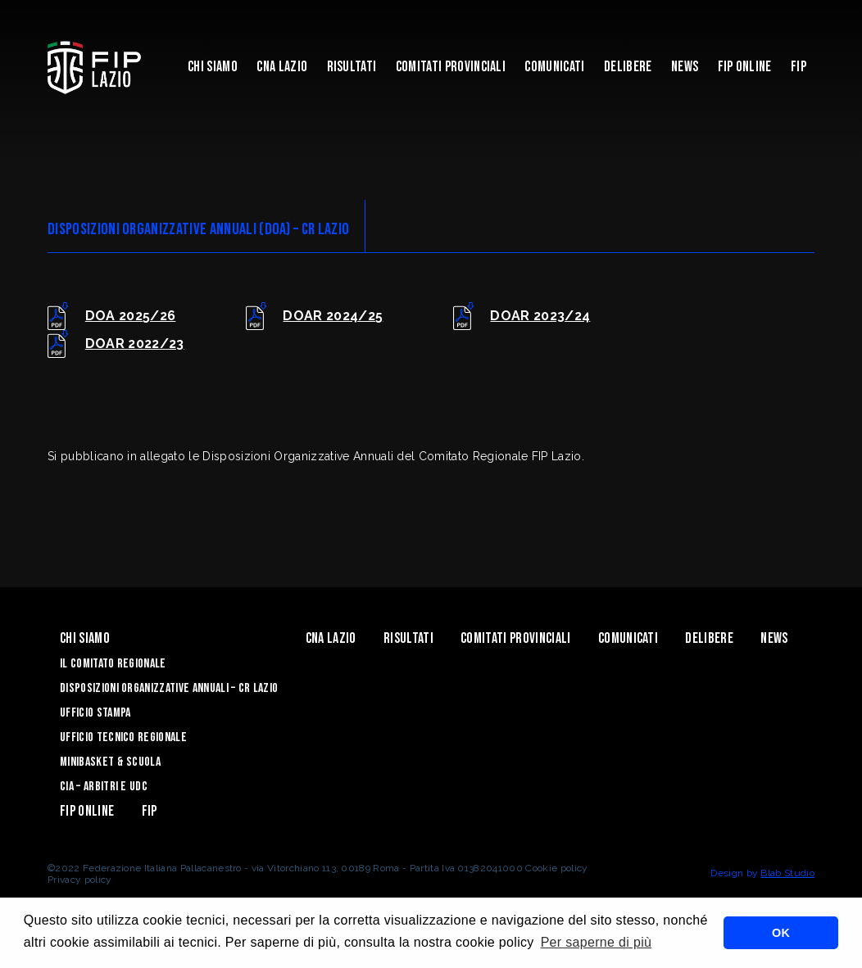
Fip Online (745, 66)
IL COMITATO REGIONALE (113, 664)
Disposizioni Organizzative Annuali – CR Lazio (169, 688)
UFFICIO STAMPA (95, 713)
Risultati (352, 66)
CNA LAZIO (281, 66)
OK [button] (781, 932)
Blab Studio (787, 873)
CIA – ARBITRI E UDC (103, 786)
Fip (798, 66)
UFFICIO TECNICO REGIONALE (123, 737)
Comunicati (554, 66)
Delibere (628, 66)
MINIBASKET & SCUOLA (110, 762)
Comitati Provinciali (451, 66)
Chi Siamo (213, 66)
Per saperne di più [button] (596, 942)
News (684, 66)
